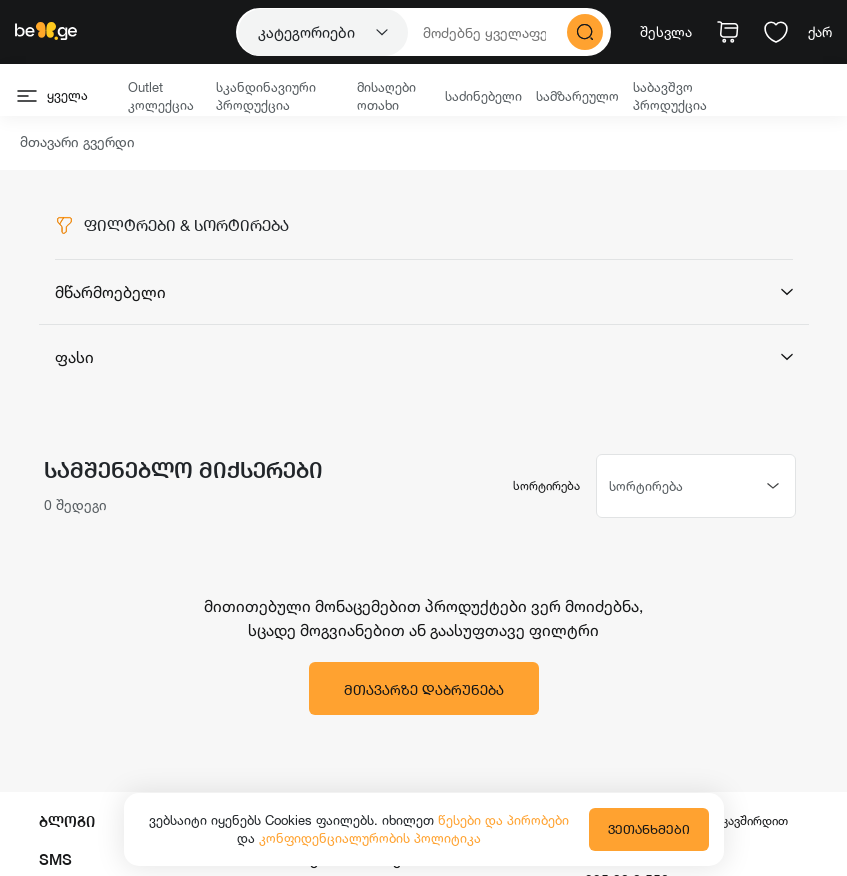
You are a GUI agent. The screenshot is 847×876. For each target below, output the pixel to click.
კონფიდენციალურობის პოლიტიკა (370, 838)
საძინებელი (483, 96)
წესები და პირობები (503, 820)
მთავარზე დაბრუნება (424, 689)
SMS (55, 859)
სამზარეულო (577, 96)
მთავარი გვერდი (77, 142)
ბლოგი (67, 821)
